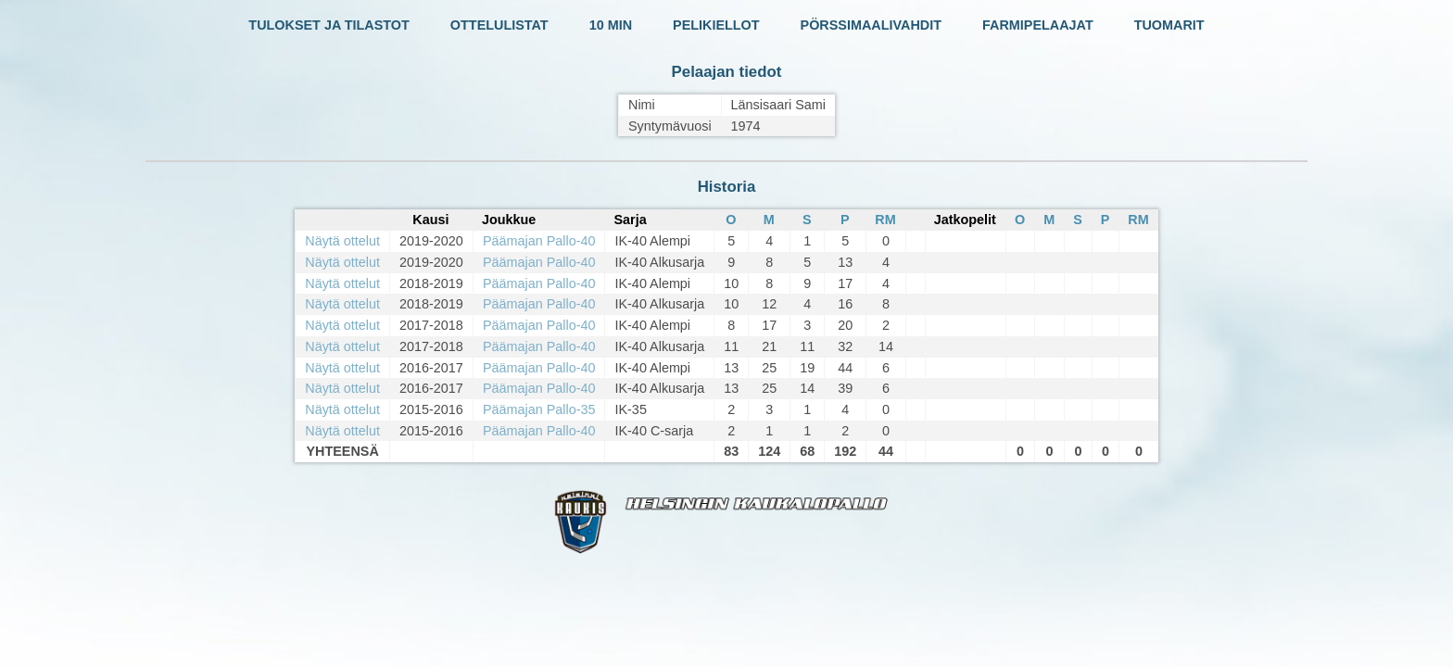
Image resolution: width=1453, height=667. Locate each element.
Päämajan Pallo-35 (539, 409)
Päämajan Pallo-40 (539, 240)
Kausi (430, 219)
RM (885, 219)
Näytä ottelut (342, 240)
